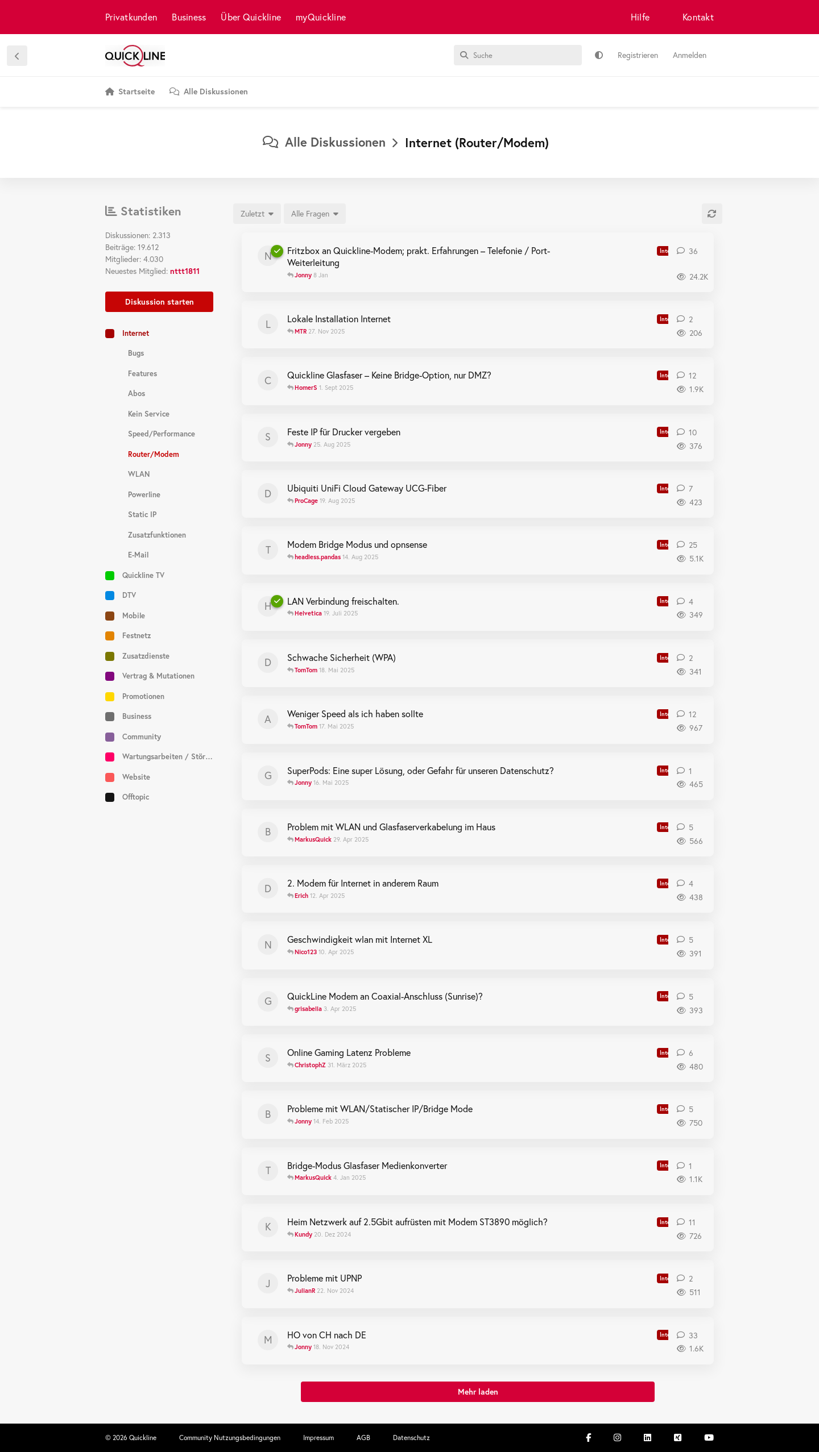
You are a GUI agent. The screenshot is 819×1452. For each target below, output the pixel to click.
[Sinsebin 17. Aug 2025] (268, 437)
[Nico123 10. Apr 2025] (268, 944)
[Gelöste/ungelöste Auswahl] (315, 213)
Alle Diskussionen (324, 142)
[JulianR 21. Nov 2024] (268, 1283)
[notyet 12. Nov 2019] (268, 256)
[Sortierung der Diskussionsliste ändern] (257, 213)
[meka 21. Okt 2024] (268, 1340)
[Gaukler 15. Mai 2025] (268, 775)
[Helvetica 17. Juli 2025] (268, 606)
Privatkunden (131, 17)
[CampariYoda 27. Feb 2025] (268, 380)
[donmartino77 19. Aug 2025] (268, 493)
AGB (363, 1437)
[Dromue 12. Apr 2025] (268, 888)
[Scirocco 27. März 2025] (268, 1057)
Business (189, 17)
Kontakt (698, 17)
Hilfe (640, 17)
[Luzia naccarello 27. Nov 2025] (268, 324)
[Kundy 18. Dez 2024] (268, 1227)
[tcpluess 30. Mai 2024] (268, 549)
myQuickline (321, 17)
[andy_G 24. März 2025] (268, 719)
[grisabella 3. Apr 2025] (268, 1001)
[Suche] (518, 55)
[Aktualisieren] (712, 213)
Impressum (318, 1437)
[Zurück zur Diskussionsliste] (17, 55)
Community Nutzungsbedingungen (229, 1437)
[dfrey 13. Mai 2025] (268, 662)
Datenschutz (411, 1437)
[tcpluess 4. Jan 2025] (268, 1170)
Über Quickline (251, 17)
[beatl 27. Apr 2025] (268, 832)
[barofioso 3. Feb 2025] (268, 1114)
